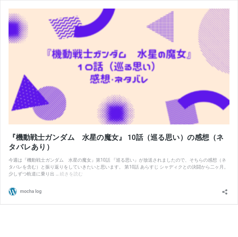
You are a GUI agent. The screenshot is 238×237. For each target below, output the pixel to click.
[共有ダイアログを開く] (224, 190)
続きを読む (71, 173)
